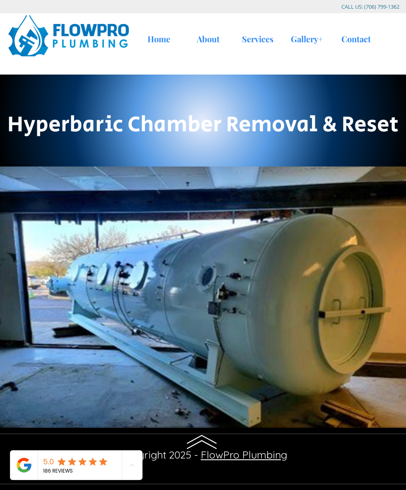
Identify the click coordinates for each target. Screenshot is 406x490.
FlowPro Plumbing (244, 454)
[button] (203, 297)
